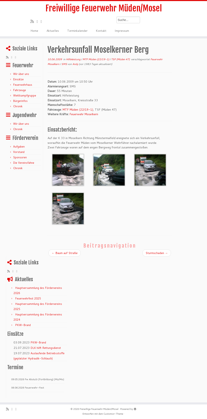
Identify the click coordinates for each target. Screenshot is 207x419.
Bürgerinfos (20, 101)
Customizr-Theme (113, 413)
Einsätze (18, 79)
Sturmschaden (157, 253)
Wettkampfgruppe (24, 95)
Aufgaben (19, 146)
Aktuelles (52, 31)
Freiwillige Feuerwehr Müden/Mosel (103, 8)
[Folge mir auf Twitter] (39, 21)
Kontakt (101, 31)
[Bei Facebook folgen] (43, 21)
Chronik (18, 106)
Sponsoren (20, 157)
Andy (75, 64)
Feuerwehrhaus (22, 85)
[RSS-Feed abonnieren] (33, 21)
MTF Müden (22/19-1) (96, 59)
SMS (64, 64)
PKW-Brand (23, 325)
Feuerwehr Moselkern (83, 114)
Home (34, 31)
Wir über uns (21, 74)
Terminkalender (77, 31)
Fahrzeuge (19, 90)
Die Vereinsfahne (23, 163)
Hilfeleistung (73, 59)
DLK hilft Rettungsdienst (45, 348)
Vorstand (18, 152)
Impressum (122, 31)
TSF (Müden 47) (120, 59)
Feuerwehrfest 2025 (28, 298)
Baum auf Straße (65, 253)
